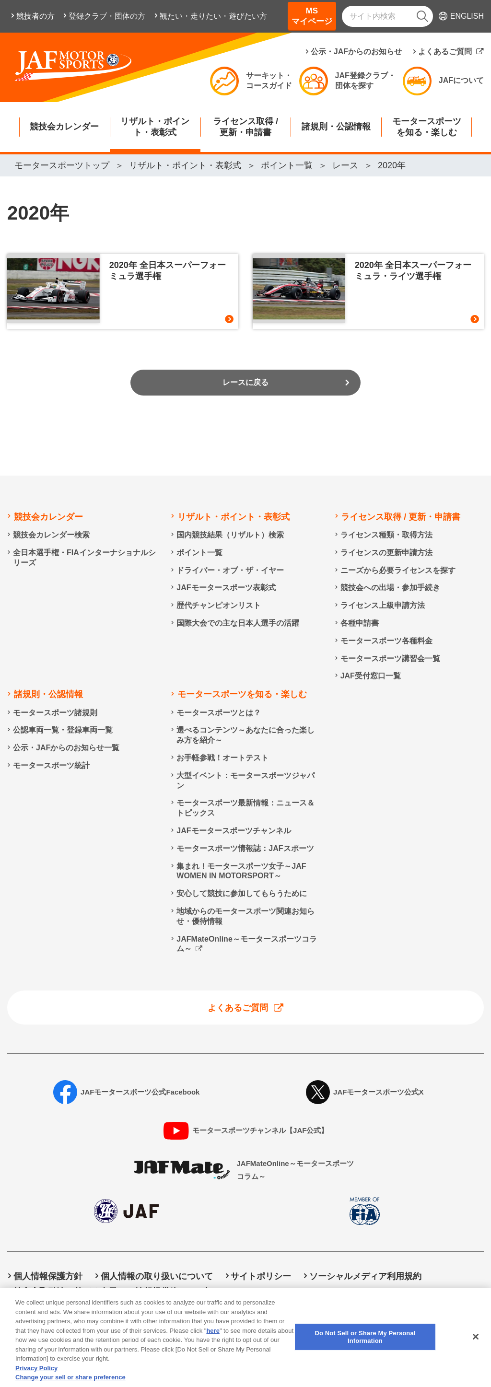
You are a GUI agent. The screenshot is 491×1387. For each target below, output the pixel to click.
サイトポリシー (261, 1276)
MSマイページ (312, 16)
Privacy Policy (36, 1375)
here (212, 1337)
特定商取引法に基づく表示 (65, 1291)
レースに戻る (245, 392)
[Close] (475, 1344)
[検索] (422, 16)
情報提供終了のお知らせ (182, 1291)
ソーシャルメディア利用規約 (365, 1276)
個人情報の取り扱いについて (157, 1276)
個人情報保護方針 (47, 1276)
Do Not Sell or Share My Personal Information (341, 1291)
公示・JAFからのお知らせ (356, 51)
